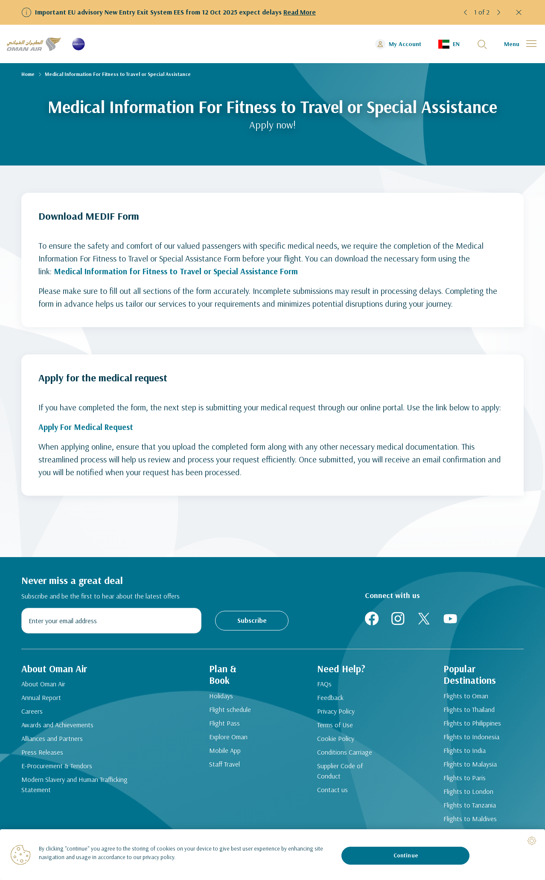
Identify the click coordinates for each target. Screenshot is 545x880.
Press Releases (42, 754)
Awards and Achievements (57, 727)
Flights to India (462, 753)
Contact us (331, 791)
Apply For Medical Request (87, 426)
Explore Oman (226, 739)
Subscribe (252, 620)
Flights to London (466, 794)
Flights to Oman (463, 698)
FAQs (323, 686)
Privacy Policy (335, 713)
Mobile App (222, 753)
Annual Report (41, 699)
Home (28, 74)
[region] (272, 854)
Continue (405, 855)
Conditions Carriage (343, 754)
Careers (32, 713)
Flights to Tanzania (467, 807)
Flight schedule (227, 712)
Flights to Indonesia (469, 739)
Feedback (329, 699)
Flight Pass (222, 725)
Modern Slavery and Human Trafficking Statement (74, 786)
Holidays (218, 698)
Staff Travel (222, 766)
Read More (299, 12)
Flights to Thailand (467, 712)
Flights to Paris (462, 780)
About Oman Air (43, 686)
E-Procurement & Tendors (56, 768)
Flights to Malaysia (468, 766)
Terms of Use (334, 727)
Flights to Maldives (468, 821)
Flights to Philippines (470, 725)
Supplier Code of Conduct (339, 773)
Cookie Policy (334, 740)
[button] (465, 12)
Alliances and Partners (52, 740)
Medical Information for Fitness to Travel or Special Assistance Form (179, 271)
